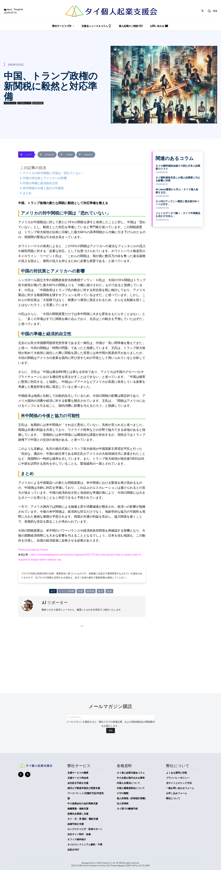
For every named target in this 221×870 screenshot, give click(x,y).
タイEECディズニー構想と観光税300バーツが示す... (177, 203)
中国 (80, 591)
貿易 (109, 591)
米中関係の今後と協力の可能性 (43, 188)
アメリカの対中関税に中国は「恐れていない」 (54, 173)
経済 (100, 591)
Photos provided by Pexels (33, 549)
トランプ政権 (66, 591)
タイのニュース (10, 103)
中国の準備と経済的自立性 (40, 183)
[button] (211, 11)
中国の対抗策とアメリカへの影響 (45, 178)
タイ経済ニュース (24, 103)
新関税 (90, 591)
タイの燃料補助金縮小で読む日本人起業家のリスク (178, 167)
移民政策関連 (37, 103)
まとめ (27, 193)
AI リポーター (55, 602)
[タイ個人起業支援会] (110, 11)
